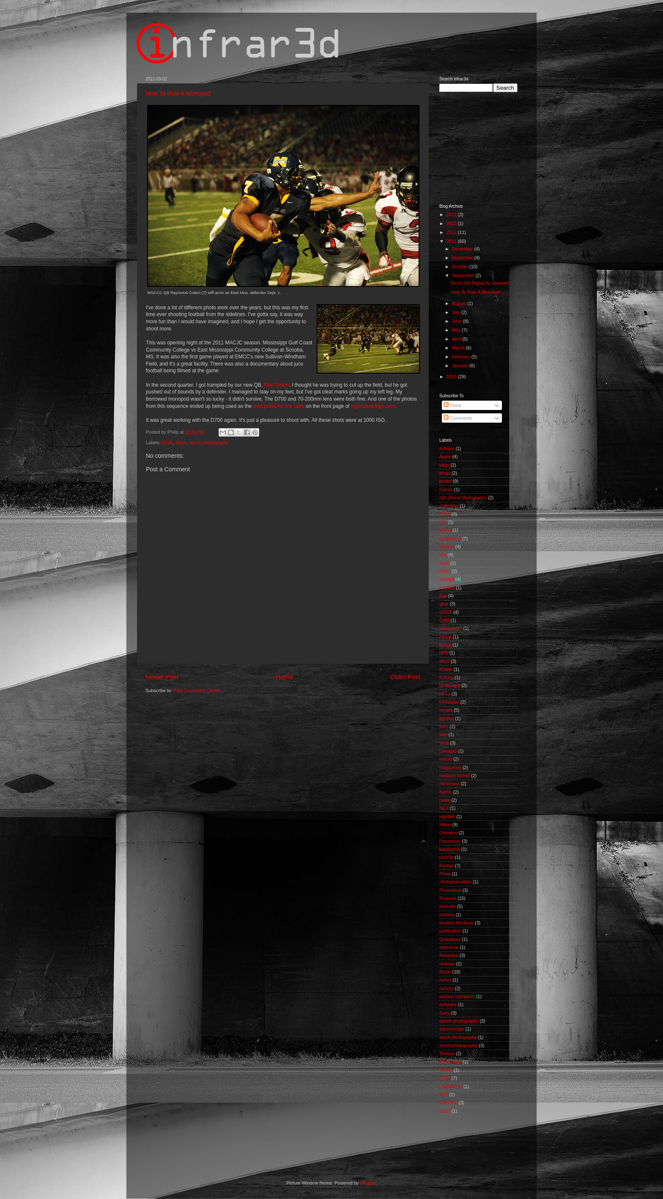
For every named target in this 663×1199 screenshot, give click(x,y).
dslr (443, 522)
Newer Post (161, 676)
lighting (446, 718)
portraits (447, 906)
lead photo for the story (278, 406)
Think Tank (450, 1061)
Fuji (443, 595)
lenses (445, 709)
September (464, 275)
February (461, 356)
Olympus (448, 832)
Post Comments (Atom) (197, 690)
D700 (167, 442)
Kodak (445, 669)
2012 (452, 232)
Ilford (444, 661)
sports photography (208, 442)
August (460, 303)
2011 (452, 241)
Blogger (367, 1182)
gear (444, 603)
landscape (449, 685)
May (457, 330)
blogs (444, 473)
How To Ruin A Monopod (178, 93)
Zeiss (444, 1111)
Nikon (181, 442)
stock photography (458, 1037)
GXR (444, 620)
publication (450, 930)
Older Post (405, 676)
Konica (446, 677)
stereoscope (451, 1028)
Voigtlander (450, 1086)
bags (444, 465)
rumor (445, 979)
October (460, 266)
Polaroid (447, 898)
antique (446, 448)
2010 (452, 376)
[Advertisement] (481, 147)
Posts (452, 405)
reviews (447, 963)
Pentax (446, 865)
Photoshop (450, 890)
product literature (456, 922)
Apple (445, 456)
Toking (445, 1069)
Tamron (447, 1053)
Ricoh (445, 971)
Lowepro (448, 751)
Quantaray (449, 939)
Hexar (445, 636)
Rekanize (448, 955)
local (444, 742)
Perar (444, 873)
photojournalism (455, 881)
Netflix (445, 792)
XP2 (443, 1094)
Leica (444, 693)
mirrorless (449, 783)
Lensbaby (449, 701)
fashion (446, 546)
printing (446, 914)
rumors (446, 988)
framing (447, 587)
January (460, 365)
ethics (445, 530)
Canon (446, 489)
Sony (444, 1012)
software (448, 1004)
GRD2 (445, 612)
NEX (444, 808)
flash (444, 563)
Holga (445, 644)
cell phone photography (463, 497)
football (446, 579)
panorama (449, 849)
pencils (446, 857)
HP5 (443, 652)
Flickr (444, 571)
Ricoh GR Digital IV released (480, 283)
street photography (458, 1045)
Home (284, 676)
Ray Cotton (276, 385)
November (463, 257)
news (444, 800)
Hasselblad (450, 628)
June (457, 321)
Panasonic (449, 841)
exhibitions (450, 538)
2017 (452, 214)
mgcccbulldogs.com (373, 406)
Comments (458, 418)
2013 (452, 223)
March (459, 347)
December (463, 248)
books (445, 481)
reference (449, 947)
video (444, 1078)
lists (443, 734)
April (457, 338)
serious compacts (457, 996)
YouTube (448, 1102)
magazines (450, 767)
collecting (448, 505)
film (443, 554)
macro (445, 759)
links (444, 726)
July (456, 312)
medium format (454, 775)
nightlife (447, 816)
